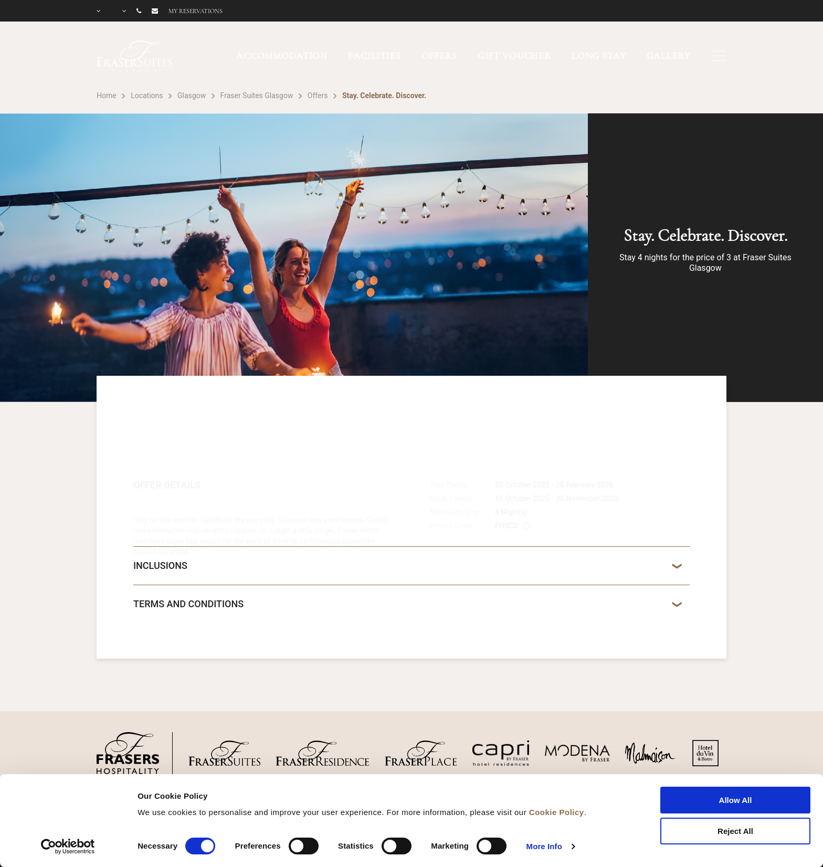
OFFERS (439, 55)
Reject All (735, 831)
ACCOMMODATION (282, 55)
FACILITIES (374, 55)
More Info (544, 846)
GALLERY (669, 55)
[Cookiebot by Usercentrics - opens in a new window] (68, 846)
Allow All (735, 800)
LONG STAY (599, 55)
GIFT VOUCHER (514, 55)
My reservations (195, 11)
